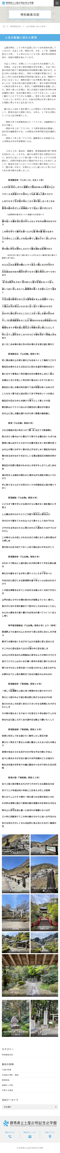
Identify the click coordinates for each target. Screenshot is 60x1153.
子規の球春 (6, 1069)
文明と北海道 (7, 1090)
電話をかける (10, 1132)
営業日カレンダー (29, 1132)
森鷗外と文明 (7, 1085)
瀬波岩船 (5, 1080)
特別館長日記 (7, 1054)
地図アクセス (50, 1132)
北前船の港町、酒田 (10, 1075)
